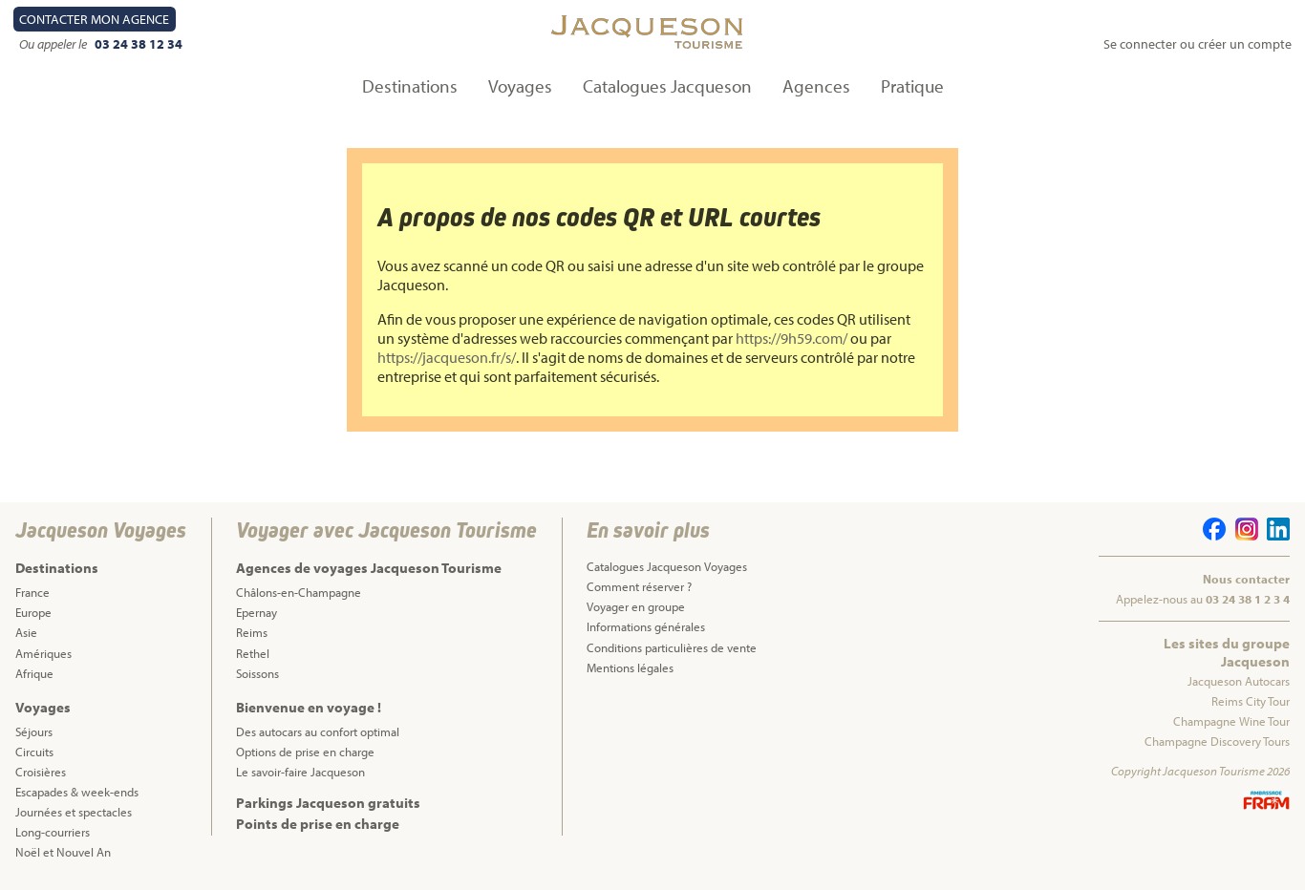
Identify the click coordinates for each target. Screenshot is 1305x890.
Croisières (40, 771)
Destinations (410, 85)
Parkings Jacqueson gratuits (328, 803)
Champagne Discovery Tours (1217, 741)
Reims (251, 632)
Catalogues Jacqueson (667, 85)
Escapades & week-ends (77, 791)
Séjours (34, 731)
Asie (26, 632)
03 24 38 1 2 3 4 (1248, 598)
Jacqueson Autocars (1238, 681)
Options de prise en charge (305, 751)
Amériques (43, 653)
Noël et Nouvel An (63, 851)
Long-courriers (52, 831)
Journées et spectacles (73, 811)
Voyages (520, 85)
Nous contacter (1246, 578)
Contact (94, 19)
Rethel (252, 653)
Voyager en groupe (636, 606)
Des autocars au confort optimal (317, 731)
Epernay (256, 612)
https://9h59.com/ (791, 338)
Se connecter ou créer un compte (1197, 44)
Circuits (34, 751)
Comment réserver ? (639, 586)
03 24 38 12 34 (138, 44)
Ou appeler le (54, 44)
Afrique (34, 673)
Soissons (257, 673)
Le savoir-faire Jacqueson (300, 771)
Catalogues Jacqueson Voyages (667, 566)
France (32, 592)
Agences (816, 85)
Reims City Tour (1250, 701)
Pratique (912, 85)
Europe (33, 612)
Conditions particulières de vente (672, 647)
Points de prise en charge (317, 824)
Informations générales (646, 626)
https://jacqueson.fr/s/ (446, 357)
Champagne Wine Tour (1231, 721)
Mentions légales (630, 667)
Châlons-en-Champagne (298, 592)
